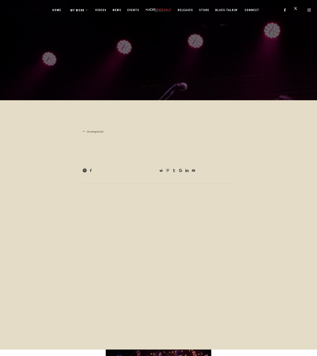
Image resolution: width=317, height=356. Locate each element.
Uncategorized (95, 131)
